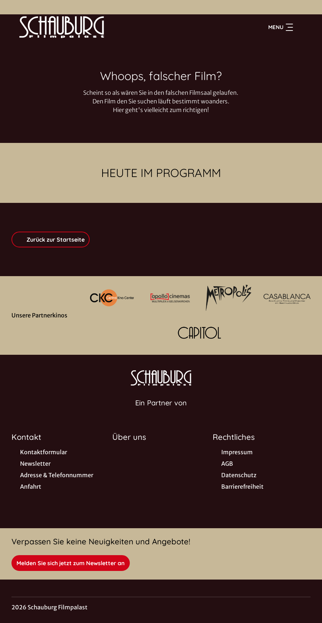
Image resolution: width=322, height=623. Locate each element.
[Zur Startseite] (61, 27)
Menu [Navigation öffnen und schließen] (280, 27)
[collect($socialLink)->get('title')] (13, 7)
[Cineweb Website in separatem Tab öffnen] (161, 412)
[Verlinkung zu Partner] (112, 298)
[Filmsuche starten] (303, 27)
